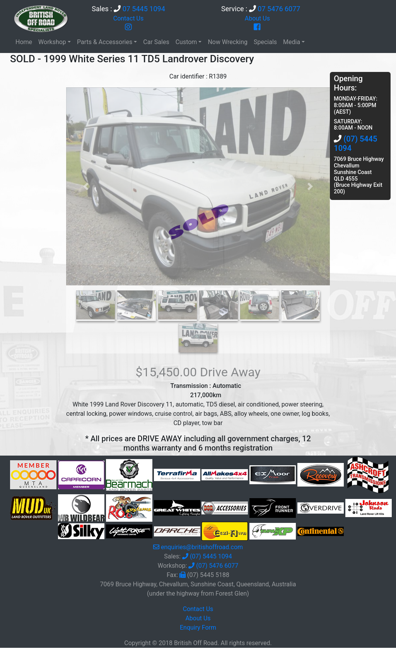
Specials (265, 42)
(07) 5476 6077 (217, 565)
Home (23, 42)
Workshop (52, 42)
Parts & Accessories (104, 42)
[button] (86, 186)
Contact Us (128, 18)
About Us (257, 18)
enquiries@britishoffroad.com (202, 547)
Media (291, 42)
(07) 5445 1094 (211, 556)
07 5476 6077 (279, 9)
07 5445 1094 (144, 9)
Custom (186, 42)
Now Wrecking (228, 42)
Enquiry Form (198, 627)
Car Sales (156, 42)
